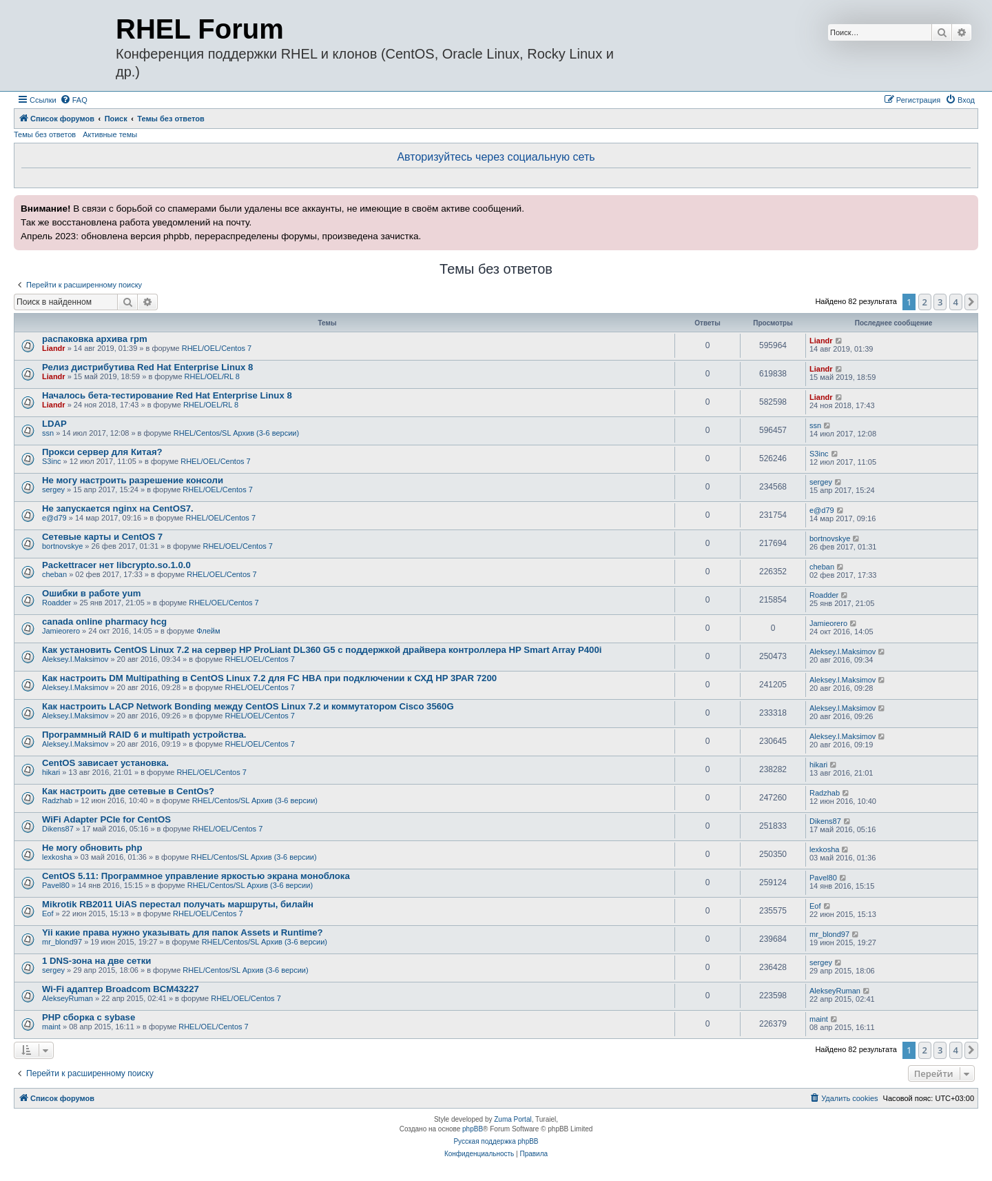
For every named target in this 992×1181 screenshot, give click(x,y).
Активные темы (110, 134)
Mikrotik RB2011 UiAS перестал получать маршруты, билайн (177, 904)
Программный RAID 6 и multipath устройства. (144, 734)
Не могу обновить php (92, 847)
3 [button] (940, 302)
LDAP (54, 423)
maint (51, 1026)
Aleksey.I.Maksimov (75, 659)
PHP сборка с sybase (88, 1017)
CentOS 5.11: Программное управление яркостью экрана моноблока (196, 876)
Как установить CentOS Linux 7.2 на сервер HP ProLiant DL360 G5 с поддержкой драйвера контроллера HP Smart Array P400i (321, 650)
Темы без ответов (45, 134)
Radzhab (57, 800)
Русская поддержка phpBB (495, 1141)
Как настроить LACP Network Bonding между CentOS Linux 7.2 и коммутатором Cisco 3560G (248, 706)
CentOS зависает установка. (105, 763)
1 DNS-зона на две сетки (96, 961)
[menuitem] (73, 100)
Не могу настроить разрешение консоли (132, 480)
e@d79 (54, 518)
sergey (53, 489)
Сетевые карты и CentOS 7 (102, 537)
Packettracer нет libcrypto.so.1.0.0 (116, 565)
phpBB (472, 1129)
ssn (48, 433)
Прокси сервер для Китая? (102, 452)
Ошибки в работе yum (91, 593)
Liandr (53, 348)
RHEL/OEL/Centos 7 (217, 348)
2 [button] (924, 302)
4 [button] (955, 302)
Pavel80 (56, 885)
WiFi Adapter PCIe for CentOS (106, 819)
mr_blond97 (62, 942)
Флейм (208, 631)
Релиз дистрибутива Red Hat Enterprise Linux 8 (147, 367)
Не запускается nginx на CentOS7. (118, 508)
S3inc (51, 461)
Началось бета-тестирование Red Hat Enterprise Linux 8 (167, 395)
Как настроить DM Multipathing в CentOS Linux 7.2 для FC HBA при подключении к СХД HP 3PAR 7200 (269, 678)
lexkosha (57, 857)
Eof (48, 913)
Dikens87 (58, 829)
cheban (54, 574)
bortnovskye (62, 546)
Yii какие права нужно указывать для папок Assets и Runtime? (182, 932)
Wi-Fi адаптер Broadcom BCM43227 (120, 989)
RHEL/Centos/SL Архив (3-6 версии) (236, 433)
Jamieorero (61, 631)
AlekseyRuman (67, 998)
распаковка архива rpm (94, 339)
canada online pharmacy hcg (104, 621)
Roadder (56, 602)
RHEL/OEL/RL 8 (212, 376)
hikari (51, 772)
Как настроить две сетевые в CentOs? (128, 791)
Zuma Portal (512, 1119)
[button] (971, 302)
